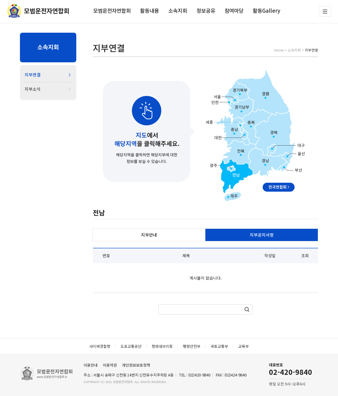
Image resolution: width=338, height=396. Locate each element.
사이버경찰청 (99, 346)
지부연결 (33, 74)
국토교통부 (219, 346)
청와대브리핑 (162, 346)
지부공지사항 (262, 235)
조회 (305, 255)
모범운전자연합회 (112, 10)
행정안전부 (191, 346)
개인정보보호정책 (136, 365)
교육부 (243, 346)
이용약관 (110, 365)
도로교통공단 (131, 346)
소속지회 (177, 10)
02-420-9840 (290, 372)
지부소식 (33, 89)
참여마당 (234, 10)
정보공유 (205, 10)
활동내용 (149, 10)
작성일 (270, 255)
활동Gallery (266, 10)
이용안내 (91, 365)
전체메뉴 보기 (325, 11)
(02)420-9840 (199, 375)
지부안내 (149, 235)
